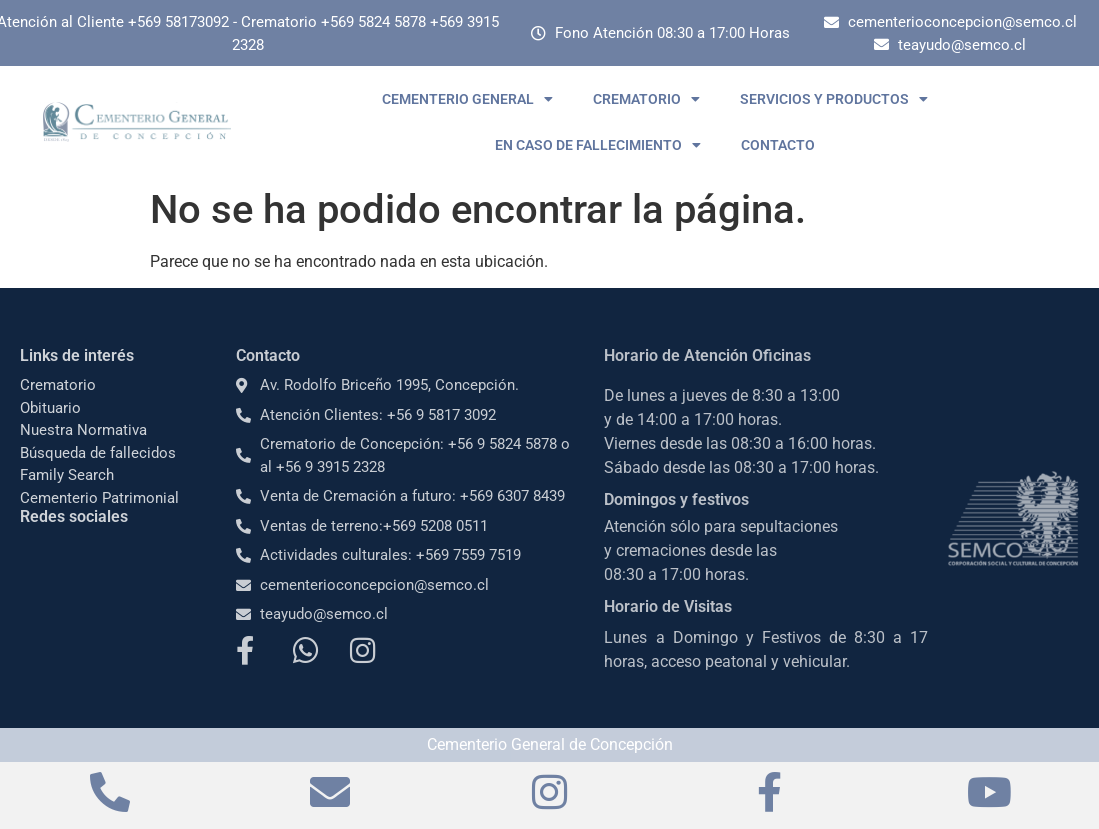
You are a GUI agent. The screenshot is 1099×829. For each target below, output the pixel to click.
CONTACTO (778, 145)
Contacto (268, 355)
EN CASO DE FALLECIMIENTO (598, 145)
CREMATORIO (646, 99)
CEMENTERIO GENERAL (467, 99)
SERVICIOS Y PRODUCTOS (834, 99)
